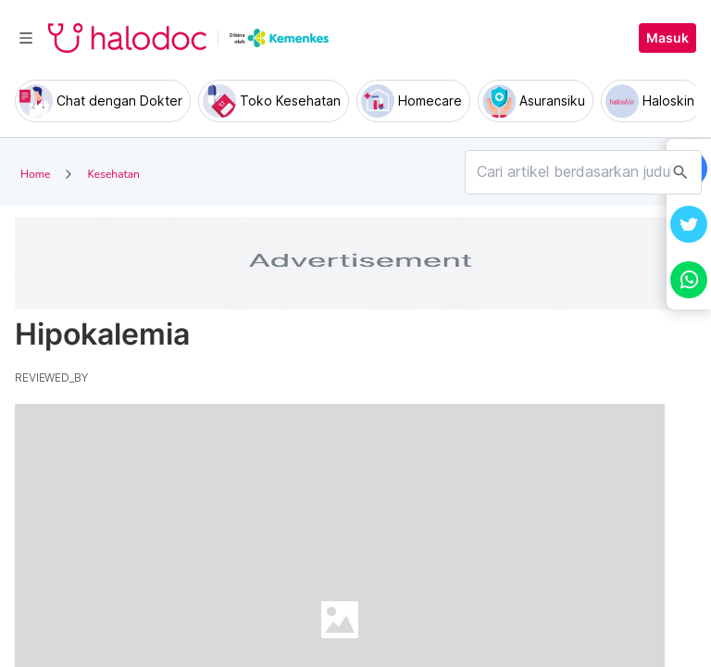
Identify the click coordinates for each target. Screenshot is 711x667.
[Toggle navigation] (26, 38)
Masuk (667, 38)
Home (35, 174)
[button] (689, 224)
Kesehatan (113, 174)
